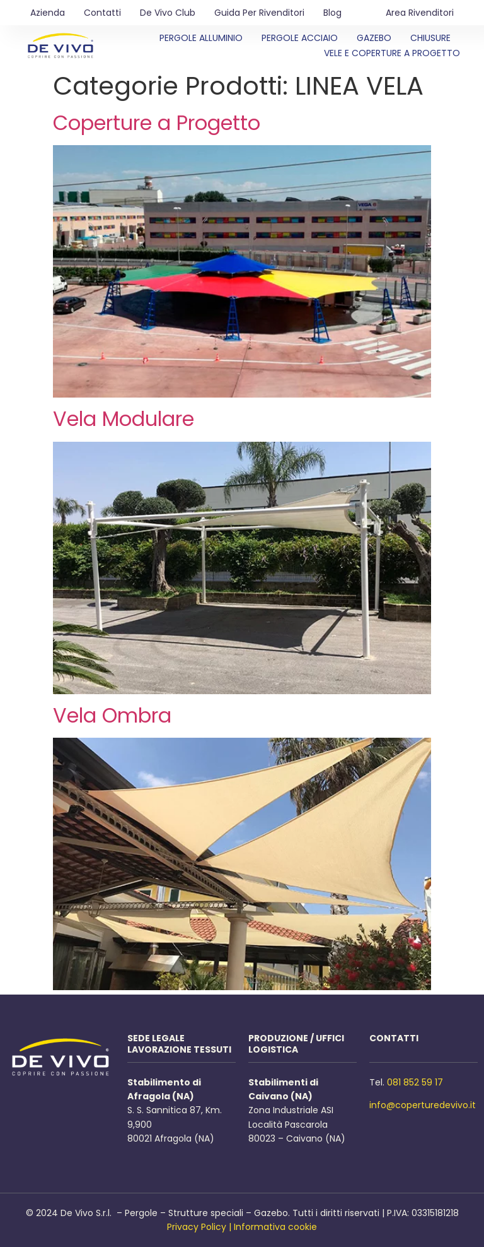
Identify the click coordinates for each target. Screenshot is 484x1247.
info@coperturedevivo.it (422, 1105)
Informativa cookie (275, 1226)
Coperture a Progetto (156, 123)
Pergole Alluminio (201, 38)
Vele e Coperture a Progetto (392, 53)
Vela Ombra (112, 715)
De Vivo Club (167, 12)
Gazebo (374, 38)
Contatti (102, 12)
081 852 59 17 (415, 1082)
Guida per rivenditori (259, 12)
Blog (332, 12)
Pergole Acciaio (300, 38)
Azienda (47, 12)
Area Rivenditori (420, 12)
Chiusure (430, 38)
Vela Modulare (123, 419)
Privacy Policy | (199, 1226)
